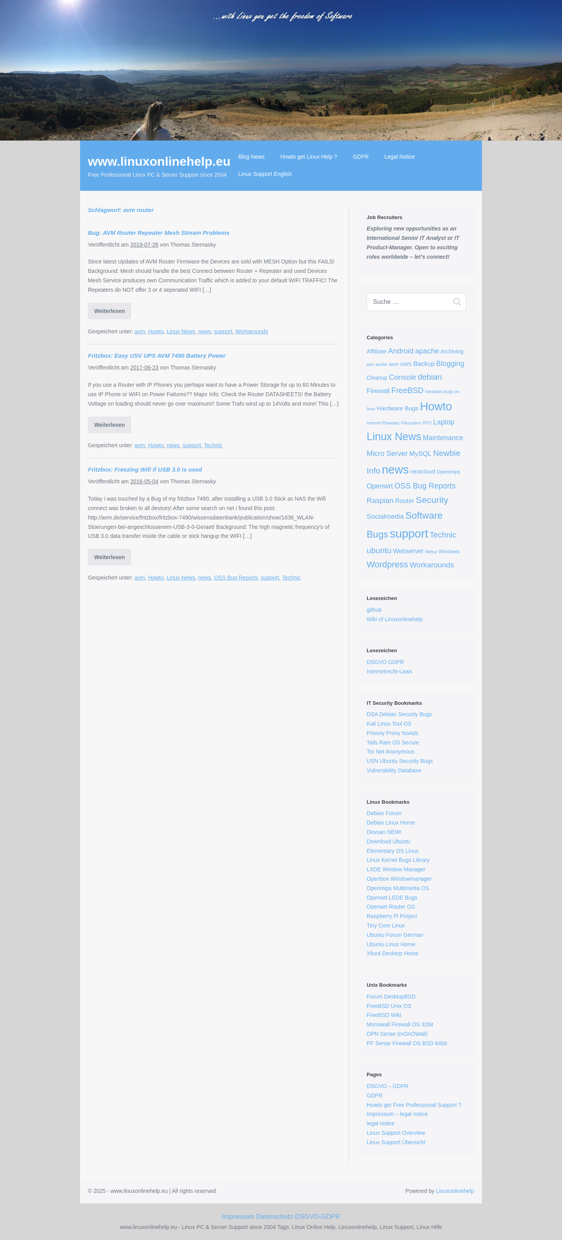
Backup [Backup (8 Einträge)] (423, 363)
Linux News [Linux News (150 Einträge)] (394, 437)
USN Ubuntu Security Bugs (400, 761)
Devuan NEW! (384, 832)
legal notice (380, 1123)
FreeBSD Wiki (384, 1015)
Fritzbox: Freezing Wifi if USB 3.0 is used (145, 469)
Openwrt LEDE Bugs (392, 897)
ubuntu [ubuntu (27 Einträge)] (379, 550)
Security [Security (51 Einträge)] (432, 500)
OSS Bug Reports (235, 577)
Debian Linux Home (391, 822)
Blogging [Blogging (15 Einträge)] (450, 363)
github (374, 610)
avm (140, 331)
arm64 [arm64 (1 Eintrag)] (381, 364)
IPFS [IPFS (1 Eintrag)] (427, 423)
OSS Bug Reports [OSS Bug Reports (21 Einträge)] (425, 485)
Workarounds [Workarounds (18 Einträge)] (432, 565)
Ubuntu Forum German (395, 935)
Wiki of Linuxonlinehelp (395, 619)
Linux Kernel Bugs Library (398, 860)
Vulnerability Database (394, 770)
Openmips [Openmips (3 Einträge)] (448, 472)
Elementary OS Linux (392, 851)
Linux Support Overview (396, 1133)
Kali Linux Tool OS (389, 724)
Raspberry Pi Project (392, 916)
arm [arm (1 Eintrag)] (370, 364)
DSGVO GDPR (385, 662)
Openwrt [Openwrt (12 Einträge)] (380, 486)
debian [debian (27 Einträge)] (430, 376)
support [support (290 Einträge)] (409, 533)
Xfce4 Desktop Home (392, 953)
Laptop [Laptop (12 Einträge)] (443, 422)
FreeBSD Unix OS (389, 1006)
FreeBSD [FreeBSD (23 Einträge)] (407, 390)
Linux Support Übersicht (396, 1142)
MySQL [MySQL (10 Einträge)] (420, 453)
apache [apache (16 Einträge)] (427, 351)
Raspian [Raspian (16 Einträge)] (380, 500)
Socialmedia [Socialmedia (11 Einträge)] (385, 516)
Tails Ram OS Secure (393, 742)
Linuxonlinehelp (455, 1191)
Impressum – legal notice (397, 1114)
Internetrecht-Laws (389, 671)
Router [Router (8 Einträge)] (404, 500)
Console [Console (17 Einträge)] (402, 377)
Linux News (181, 331)
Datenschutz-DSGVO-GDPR (298, 1216)
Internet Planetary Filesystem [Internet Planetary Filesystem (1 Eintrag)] (394, 423)
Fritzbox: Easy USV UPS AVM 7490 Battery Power (157, 355)
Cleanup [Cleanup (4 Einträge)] (377, 378)
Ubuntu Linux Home (391, 944)
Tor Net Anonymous (390, 751)
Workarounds (251, 331)
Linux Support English (265, 174)
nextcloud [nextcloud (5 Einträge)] (422, 471)
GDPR (361, 157)
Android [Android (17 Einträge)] (400, 351)
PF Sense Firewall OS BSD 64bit (407, 1043)
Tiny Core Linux (386, 925)
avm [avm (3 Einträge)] (394, 364)
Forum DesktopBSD (391, 996)
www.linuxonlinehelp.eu (159, 161)
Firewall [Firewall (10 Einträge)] (378, 391)
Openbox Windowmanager (399, 879)
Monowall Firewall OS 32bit (400, 1024)
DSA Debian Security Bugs (399, 714)
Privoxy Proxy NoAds (392, 733)
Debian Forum (384, 813)
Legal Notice (399, 157)
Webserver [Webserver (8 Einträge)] (408, 550)
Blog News (251, 157)
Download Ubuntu (388, 841)
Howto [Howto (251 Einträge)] (436, 406)
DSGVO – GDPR (388, 1086)
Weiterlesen (109, 311)
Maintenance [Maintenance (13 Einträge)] (443, 438)
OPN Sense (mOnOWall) (397, 1034)
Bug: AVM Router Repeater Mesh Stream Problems (159, 232)
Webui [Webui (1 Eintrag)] (431, 551)
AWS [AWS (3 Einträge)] (406, 364)
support (223, 331)
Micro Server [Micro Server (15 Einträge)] (387, 453)
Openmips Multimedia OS (398, 888)
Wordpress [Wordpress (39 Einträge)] (387, 564)
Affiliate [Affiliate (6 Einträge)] (376, 351)
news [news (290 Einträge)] (395, 469)
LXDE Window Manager (396, 869)
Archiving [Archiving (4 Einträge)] (452, 351)
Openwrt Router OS (391, 906)
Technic (213, 445)
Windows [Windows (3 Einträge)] (449, 551)
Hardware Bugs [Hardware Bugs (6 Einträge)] (397, 408)
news (204, 331)
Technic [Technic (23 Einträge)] (443, 534)
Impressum (238, 1216)
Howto (156, 331)
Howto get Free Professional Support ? (414, 1105)
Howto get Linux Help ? (308, 157)
